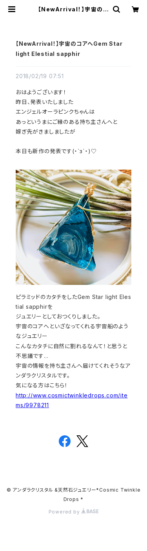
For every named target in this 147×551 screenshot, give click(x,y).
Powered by (74, 512)
